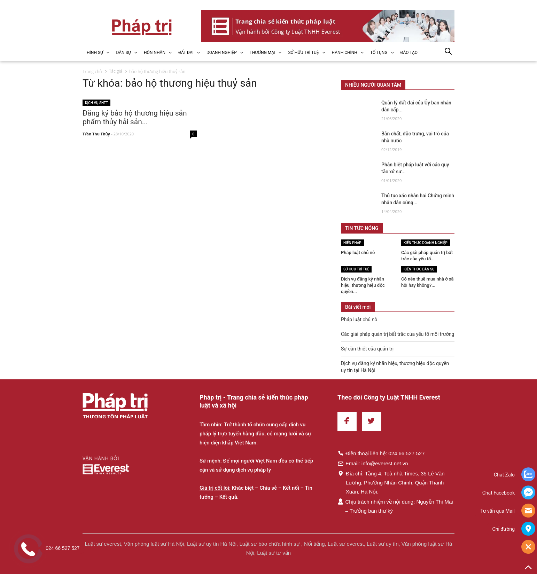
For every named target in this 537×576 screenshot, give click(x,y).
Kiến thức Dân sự (419, 269)
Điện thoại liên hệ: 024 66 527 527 (381, 453)
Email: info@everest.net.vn (372, 463)
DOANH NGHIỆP (222, 52)
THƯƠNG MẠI (262, 52)
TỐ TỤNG (379, 52)
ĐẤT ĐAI (186, 52)
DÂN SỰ (123, 52)
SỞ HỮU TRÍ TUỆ (303, 52)
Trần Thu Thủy (96, 134)
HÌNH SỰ (95, 52)
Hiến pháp (352, 243)
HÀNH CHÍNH (344, 52)
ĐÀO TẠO (409, 52)
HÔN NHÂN (154, 52)
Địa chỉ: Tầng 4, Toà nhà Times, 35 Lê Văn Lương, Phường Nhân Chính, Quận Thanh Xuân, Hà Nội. (391, 482)
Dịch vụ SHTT (96, 103)
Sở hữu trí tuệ (356, 269)
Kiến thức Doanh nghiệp (426, 243)
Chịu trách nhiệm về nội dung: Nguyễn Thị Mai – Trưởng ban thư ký (395, 506)
